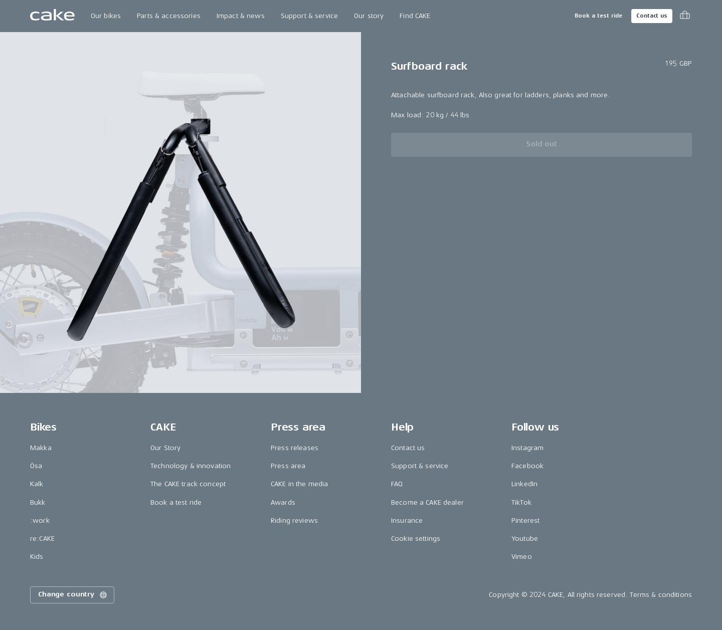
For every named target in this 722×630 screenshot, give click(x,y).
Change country (73, 595)
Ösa (36, 466)
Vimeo (521, 556)
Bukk (38, 502)
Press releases (294, 448)
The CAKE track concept (188, 484)
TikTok (521, 502)
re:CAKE (42, 538)
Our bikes (106, 16)
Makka (41, 448)
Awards (283, 502)
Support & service (309, 16)
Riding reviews (294, 520)
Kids (37, 556)
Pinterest (525, 520)
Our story (369, 16)
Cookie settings (415, 538)
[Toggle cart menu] (684, 16)
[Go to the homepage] (52, 16)
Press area (288, 466)
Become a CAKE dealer (427, 502)
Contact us (651, 16)
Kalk (37, 484)
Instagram (527, 448)
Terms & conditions (661, 594)
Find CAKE (415, 16)
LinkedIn (524, 484)
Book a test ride (598, 16)
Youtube (524, 538)
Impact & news (241, 16)
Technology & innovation (190, 466)
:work (40, 520)
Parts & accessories (169, 16)
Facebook (527, 466)
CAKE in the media (299, 484)
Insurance (407, 520)
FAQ (397, 484)
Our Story (165, 448)
